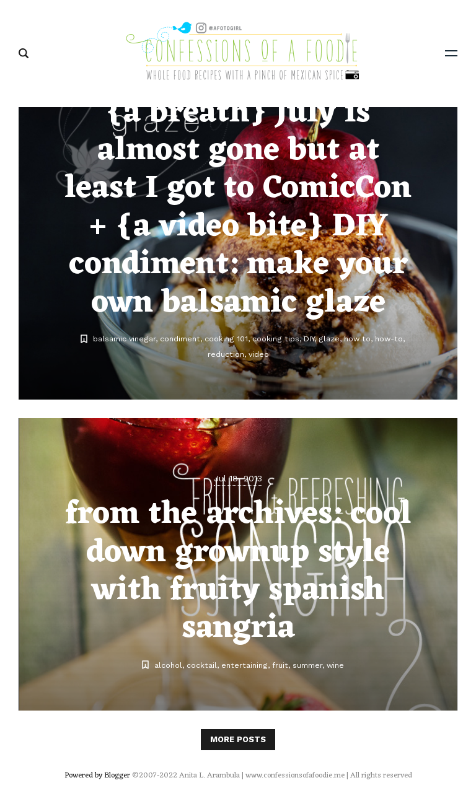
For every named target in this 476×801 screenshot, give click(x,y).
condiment (180, 338)
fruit (280, 665)
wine (335, 665)
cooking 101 (226, 338)
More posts (238, 739)
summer (307, 665)
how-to (389, 338)
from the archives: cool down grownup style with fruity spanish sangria (238, 571)
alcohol (168, 665)
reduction (226, 354)
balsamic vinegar (124, 338)
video (259, 354)
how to (357, 338)
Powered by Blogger (97, 775)
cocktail (202, 665)
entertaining (244, 665)
